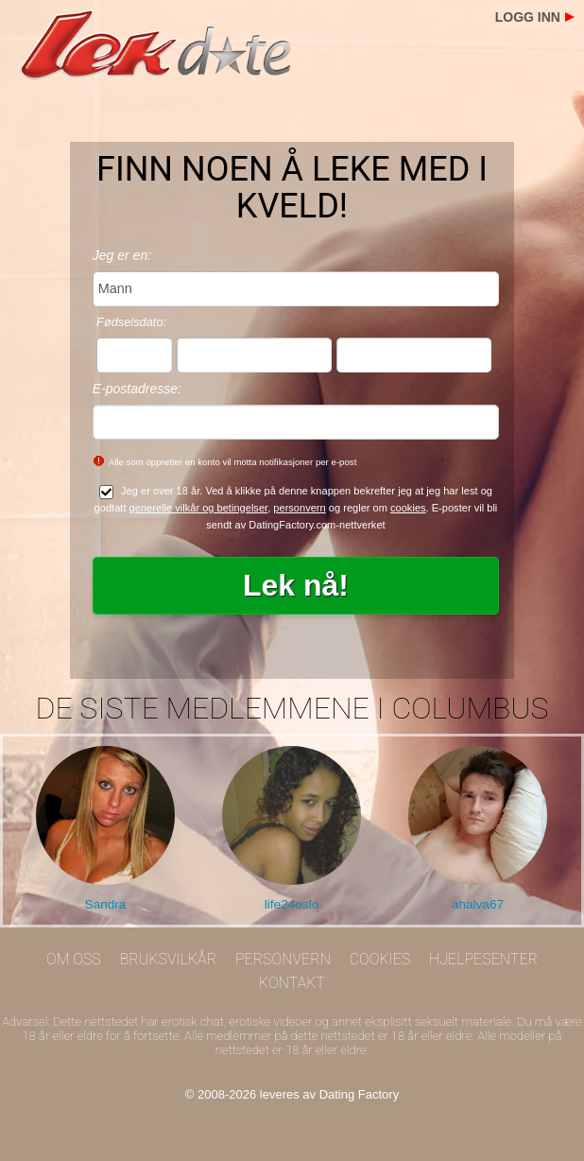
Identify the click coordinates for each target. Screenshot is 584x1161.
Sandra (106, 904)
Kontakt (292, 983)
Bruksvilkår (168, 959)
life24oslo (291, 904)
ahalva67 (478, 904)
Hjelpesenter (483, 959)
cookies (408, 507)
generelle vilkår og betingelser (198, 507)
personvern (299, 507)
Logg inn (527, 17)
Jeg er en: (122, 255)
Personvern (283, 959)
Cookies (380, 959)
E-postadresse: (137, 388)
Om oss (73, 959)
